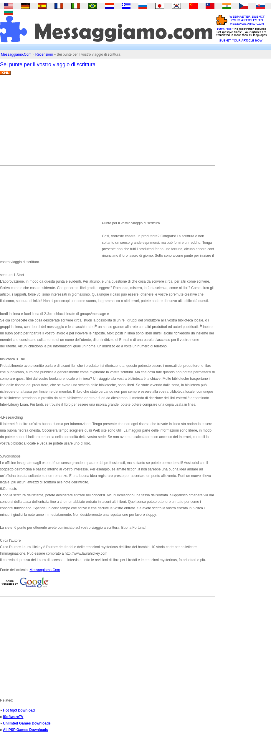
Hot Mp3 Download (19, 710)
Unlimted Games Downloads (27, 723)
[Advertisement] (83, 122)
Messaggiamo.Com (16, 54)
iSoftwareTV (13, 717)
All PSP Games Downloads (25, 730)
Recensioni (44, 54)
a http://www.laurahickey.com (85, 553)
